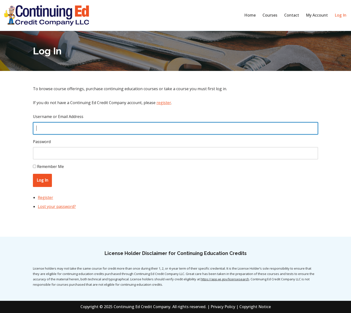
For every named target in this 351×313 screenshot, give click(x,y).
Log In (340, 15)
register (163, 102)
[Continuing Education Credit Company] (46, 15)
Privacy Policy (223, 306)
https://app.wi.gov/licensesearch (225, 279)
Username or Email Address (58, 116)
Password (42, 141)
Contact (291, 15)
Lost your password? (57, 206)
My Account (317, 15)
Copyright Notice (255, 306)
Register (45, 197)
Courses (270, 15)
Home (250, 15)
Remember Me (50, 166)
